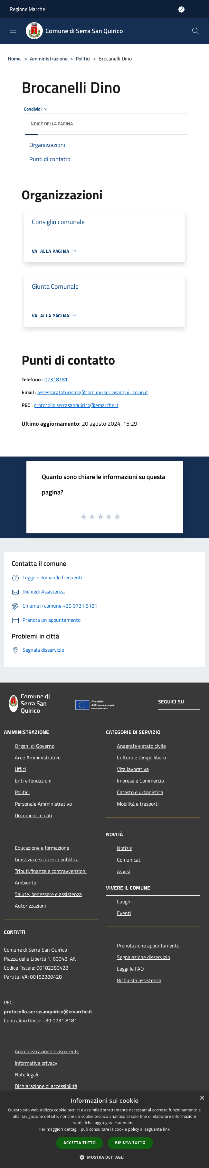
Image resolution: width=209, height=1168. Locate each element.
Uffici (20, 769)
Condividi (37, 109)
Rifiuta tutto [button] (130, 1142)
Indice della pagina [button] (51, 123)
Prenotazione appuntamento (148, 945)
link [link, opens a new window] (166, 1129)
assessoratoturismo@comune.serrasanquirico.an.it (92, 392)
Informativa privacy (36, 1063)
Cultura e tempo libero (141, 757)
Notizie (124, 848)
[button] (104, 1157)
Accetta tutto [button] (79, 1142)
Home (14, 58)
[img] (176, 122)
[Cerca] (195, 31)
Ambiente (25, 882)
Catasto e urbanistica (140, 792)
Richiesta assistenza (139, 980)
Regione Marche (27, 9)
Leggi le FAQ (130, 969)
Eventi (124, 913)
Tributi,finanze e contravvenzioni (51, 871)
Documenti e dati (33, 815)
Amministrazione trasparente (47, 1051)
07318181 (56, 379)
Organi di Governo (34, 746)
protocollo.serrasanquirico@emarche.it (76, 405)
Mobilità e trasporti (138, 804)
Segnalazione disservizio (143, 957)
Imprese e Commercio (140, 780)
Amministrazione (49, 58)
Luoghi (124, 901)
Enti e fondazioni (33, 780)
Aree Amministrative (38, 757)
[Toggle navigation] (13, 30)
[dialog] (104, 1129)
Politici (83, 58)
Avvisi (123, 871)
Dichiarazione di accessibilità (46, 1086)
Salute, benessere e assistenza (48, 894)
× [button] (201, 1098)
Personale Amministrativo (43, 804)
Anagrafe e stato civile (141, 746)
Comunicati (129, 860)
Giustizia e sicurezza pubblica (47, 859)
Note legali (26, 1074)
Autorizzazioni (30, 906)
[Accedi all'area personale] (181, 9)
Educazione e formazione (42, 848)
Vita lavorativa (133, 769)
